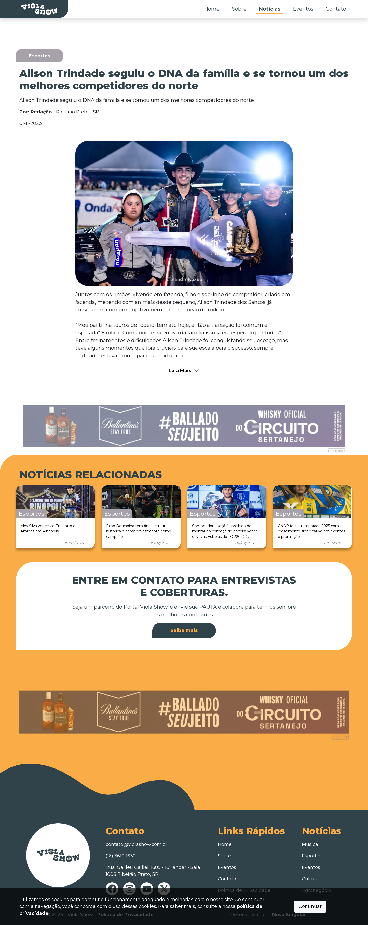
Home (212, 9)
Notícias (270, 9)
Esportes (312, 856)
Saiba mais (184, 630)
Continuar (310, 906)
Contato (336, 9)
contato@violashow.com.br (136, 844)
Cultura (310, 879)
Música (310, 844)
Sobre (239, 9)
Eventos (303, 9)
